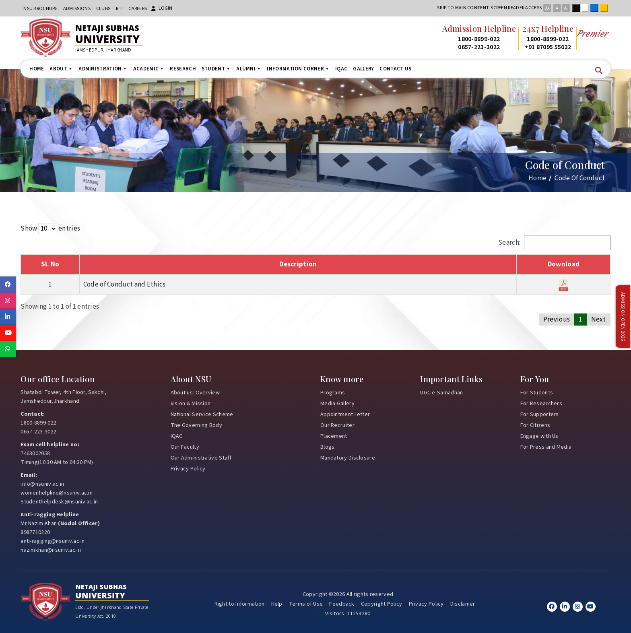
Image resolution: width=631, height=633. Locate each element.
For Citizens (535, 425)
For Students (536, 393)
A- (566, 8)
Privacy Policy (188, 469)
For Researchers (541, 404)
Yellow (605, 8)
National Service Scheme (202, 414)
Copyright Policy (381, 604)
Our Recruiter (337, 425)
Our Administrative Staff (201, 458)
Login (161, 8)
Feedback (341, 604)
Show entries (50, 228)
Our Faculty (185, 447)
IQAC (341, 68)
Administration (103, 68)
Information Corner (298, 68)
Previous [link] (556, 319)
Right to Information (239, 604)
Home (36, 68)
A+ (547, 8)
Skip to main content (463, 7)
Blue (596, 8)
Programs (332, 393)
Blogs (327, 447)
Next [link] (598, 319)
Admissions (77, 8)
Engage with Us (539, 436)
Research (183, 68)
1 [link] (580, 319)
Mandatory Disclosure (347, 458)
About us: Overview (195, 393)
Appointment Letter (345, 414)
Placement (333, 436)
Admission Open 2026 (623, 316)
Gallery (363, 68)
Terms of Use (306, 604)
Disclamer (462, 604)
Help (277, 604)
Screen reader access (516, 7)
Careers (137, 8)
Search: (554, 242)
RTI (119, 8)
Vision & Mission (191, 404)
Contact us (395, 68)
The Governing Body (196, 425)
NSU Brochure (40, 8)
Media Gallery (337, 404)
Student (216, 68)
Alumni (248, 68)
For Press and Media (546, 447)
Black (577, 8)
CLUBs (103, 8)
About (61, 68)
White (586, 8)
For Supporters (539, 414)
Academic (149, 68)
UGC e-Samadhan (441, 393)
